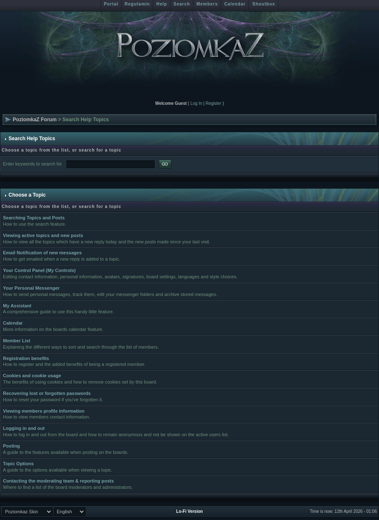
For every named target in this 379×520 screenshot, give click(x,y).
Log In (196, 103)
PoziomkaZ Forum (34, 120)
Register (213, 103)
